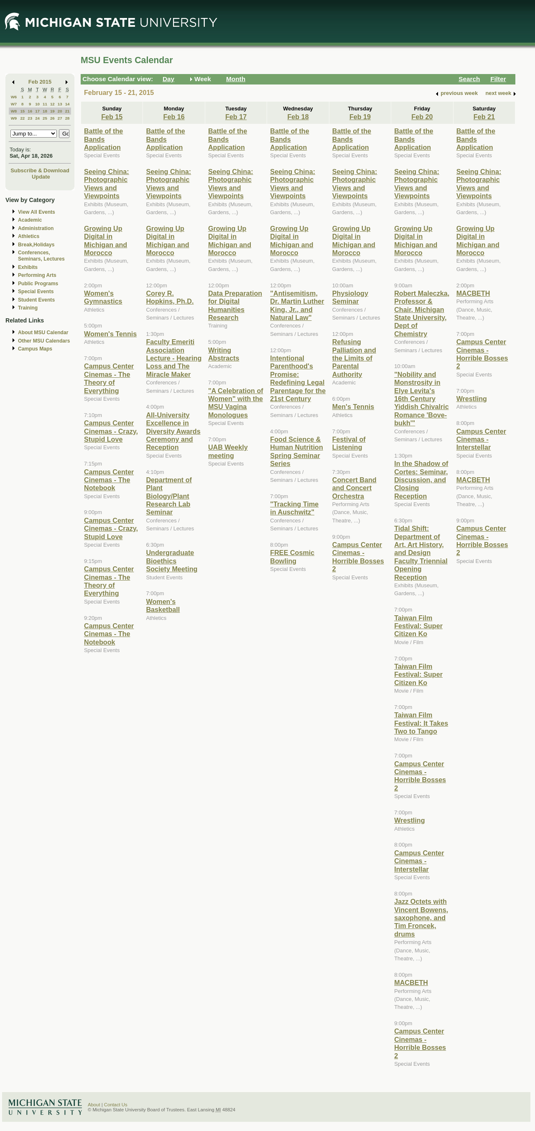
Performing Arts (37, 275)
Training (28, 308)
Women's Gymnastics (103, 297)
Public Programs (38, 284)
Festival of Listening (349, 443)
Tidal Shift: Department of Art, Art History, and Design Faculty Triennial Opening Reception (421, 553)
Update (41, 177)
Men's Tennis (353, 406)
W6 (14, 97)
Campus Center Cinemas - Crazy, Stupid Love (111, 431)
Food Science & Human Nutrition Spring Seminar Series (296, 451)
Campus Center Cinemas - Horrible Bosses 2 (358, 557)
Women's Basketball (163, 605)
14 (67, 104)
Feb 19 (360, 116)
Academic (30, 220)
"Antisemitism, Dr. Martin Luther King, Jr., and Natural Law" (297, 305)
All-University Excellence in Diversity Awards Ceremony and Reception (173, 431)
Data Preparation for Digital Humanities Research (235, 305)
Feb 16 (174, 116)
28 (67, 118)
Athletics (28, 236)
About (94, 1104)
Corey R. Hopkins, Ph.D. (170, 297)
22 (22, 118)
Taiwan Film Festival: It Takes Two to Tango (421, 723)
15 (22, 111)
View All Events (36, 212)
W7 (14, 104)
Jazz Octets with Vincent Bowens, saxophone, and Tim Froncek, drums (421, 918)
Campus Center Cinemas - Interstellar (419, 861)
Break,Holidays (36, 245)
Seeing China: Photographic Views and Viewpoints (106, 184)
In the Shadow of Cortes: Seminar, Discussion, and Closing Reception (421, 480)
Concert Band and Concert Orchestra (354, 488)
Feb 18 (297, 116)
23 (30, 118)
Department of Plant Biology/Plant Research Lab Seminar (169, 496)
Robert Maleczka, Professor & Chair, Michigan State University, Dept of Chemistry (421, 313)
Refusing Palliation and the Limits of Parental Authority (354, 358)
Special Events (36, 291)
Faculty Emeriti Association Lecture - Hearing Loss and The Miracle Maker (173, 358)
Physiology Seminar (350, 297)
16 (30, 111)
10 (37, 104)
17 (37, 111)
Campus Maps (35, 349)
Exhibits (28, 267)
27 (60, 118)
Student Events (36, 300)
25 (45, 118)
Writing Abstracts (223, 354)
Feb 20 (422, 116)
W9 (14, 118)
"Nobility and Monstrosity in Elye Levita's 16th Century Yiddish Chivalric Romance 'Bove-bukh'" (421, 399)
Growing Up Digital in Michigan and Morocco (105, 240)
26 (52, 118)
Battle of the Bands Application (103, 139)
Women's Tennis (110, 334)
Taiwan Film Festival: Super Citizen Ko (418, 626)
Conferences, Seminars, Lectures (41, 256)
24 (37, 118)
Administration (36, 228)
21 (67, 111)
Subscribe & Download (39, 170)
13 (60, 104)
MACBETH (411, 982)
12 (52, 104)
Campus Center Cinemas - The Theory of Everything (109, 378)
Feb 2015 (39, 82)
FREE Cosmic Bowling (292, 556)
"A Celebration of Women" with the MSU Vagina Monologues (235, 403)
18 (45, 111)
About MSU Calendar (43, 332)
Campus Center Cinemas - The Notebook (109, 480)
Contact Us (115, 1104)
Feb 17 (236, 116)
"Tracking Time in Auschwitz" (294, 508)
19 (52, 111)
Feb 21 (484, 116)
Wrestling (409, 820)
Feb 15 (111, 116)
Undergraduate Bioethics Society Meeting (171, 561)
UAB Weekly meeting (228, 451)
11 (45, 104)
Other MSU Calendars (44, 341)
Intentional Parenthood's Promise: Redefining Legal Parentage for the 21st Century (298, 378)
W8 (14, 111)
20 (60, 111)
